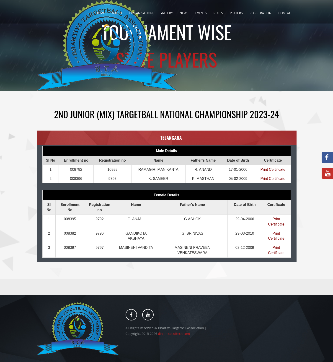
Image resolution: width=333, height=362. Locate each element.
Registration (260, 13)
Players (236, 13)
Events (201, 13)
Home (100, 13)
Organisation (141, 13)
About (117, 13)
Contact (285, 13)
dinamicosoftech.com (174, 333)
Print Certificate (272, 169)
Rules (218, 13)
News (184, 13)
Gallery (166, 13)
